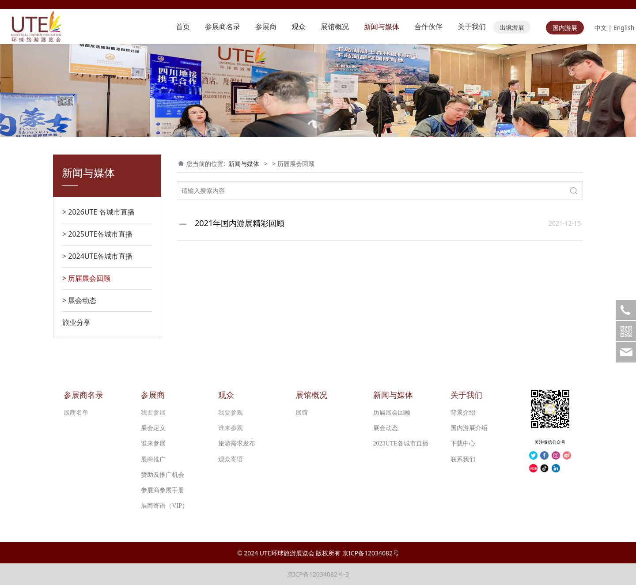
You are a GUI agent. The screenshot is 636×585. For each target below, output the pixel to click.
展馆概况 (335, 26)
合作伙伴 (428, 26)
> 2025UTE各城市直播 (97, 234)
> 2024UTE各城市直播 (97, 256)
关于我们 (472, 26)
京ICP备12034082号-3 (318, 574)
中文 (600, 27)
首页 (183, 26)
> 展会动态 (79, 300)
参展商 (265, 26)
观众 (299, 26)
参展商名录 (222, 26)
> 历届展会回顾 (86, 278)
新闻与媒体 (381, 26)
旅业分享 (76, 322)
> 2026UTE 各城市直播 (98, 212)
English (624, 27)
